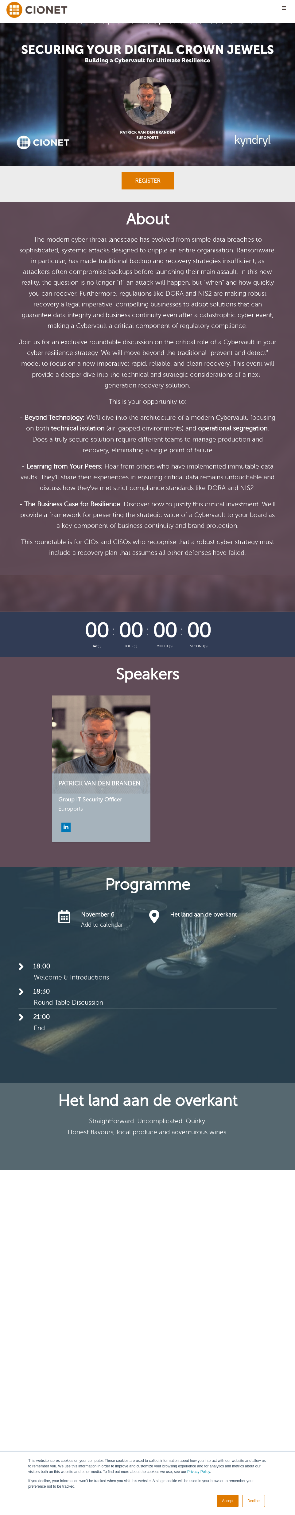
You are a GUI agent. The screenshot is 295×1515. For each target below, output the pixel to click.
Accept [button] (227, 1501)
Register (147, 181)
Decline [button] (253, 1501)
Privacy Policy (198, 1472)
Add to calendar (102, 924)
